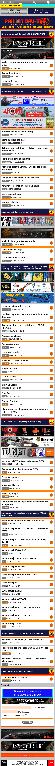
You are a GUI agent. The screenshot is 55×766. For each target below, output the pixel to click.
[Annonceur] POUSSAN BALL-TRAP (19, 575)
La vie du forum (9, 81)
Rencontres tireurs (11, 73)
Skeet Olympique (10, 493)
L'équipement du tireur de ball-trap (17, 212)
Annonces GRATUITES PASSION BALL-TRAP (22, 633)
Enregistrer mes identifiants (14, 716)
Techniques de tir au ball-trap (16, 159)
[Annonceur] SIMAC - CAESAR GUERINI (21, 607)
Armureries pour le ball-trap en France (20, 186)
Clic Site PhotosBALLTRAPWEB (13, 11)
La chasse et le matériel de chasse (17, 671)
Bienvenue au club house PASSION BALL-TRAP (23, 34)
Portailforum (4, 763)
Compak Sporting (10, 344)
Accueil (7, 2)
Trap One (6, 393)
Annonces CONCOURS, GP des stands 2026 (23, 640)
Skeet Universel (9, 385)
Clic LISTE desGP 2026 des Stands (41, 11)
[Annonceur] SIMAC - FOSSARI (17, 615)
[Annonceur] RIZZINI (12, 591)
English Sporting (10, 401)
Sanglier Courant (10, 368)
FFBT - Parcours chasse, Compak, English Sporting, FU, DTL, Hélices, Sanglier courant (24, 267)
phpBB (26, 761)
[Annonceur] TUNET (11, 623)
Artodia (35, 763)
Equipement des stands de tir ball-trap (20, 178)
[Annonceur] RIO (10, 583)
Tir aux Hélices (9, 377)
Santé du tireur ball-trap (13, 140)
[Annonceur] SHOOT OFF (14, 599)
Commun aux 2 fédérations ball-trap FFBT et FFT (23, 91)
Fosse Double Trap (11, 485)
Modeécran (51, 763)
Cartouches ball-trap (12, 249)
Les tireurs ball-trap (11, 194)
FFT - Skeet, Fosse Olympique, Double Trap (21, 422)
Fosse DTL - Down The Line (15, 360)
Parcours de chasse (11, 336)
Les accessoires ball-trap (14, 257)
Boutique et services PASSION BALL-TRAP (23, 520)
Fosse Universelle (10, 352)
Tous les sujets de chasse (14, 677)
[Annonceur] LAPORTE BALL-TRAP (19, 558)
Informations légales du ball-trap (17, 132)
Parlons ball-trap (10, 202)
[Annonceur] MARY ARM (14, 566)
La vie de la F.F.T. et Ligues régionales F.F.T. (23, 461)
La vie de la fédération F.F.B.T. (16, 306)
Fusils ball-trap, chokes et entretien (19, 241)
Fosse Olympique (10, 477)
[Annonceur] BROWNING (14, 550)
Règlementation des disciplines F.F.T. (20, 469)
